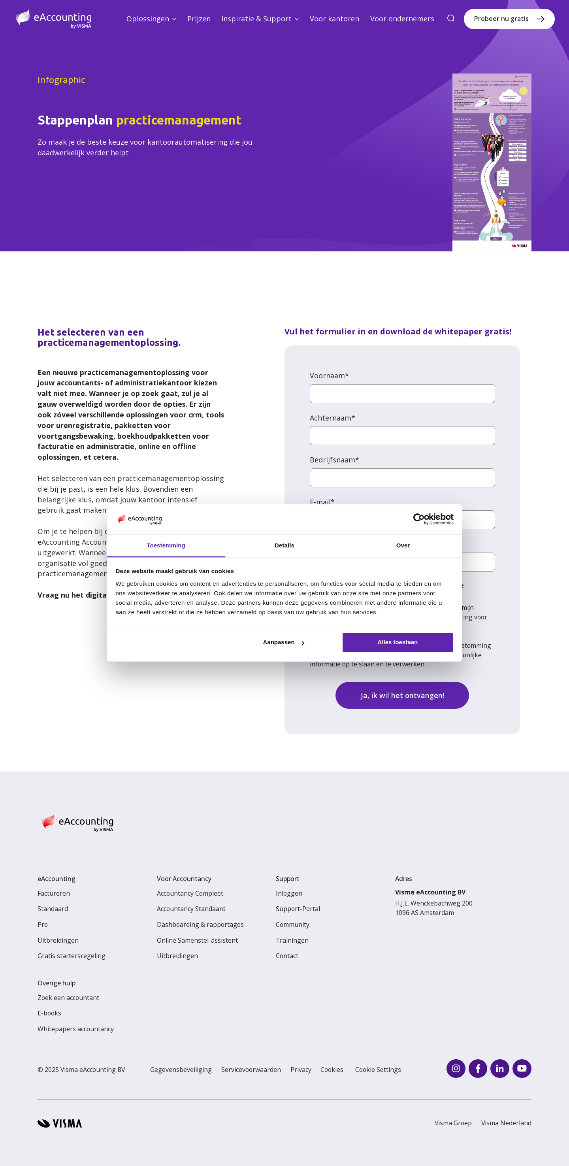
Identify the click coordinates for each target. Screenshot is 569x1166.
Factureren (54, 893)
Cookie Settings (378, 1070)
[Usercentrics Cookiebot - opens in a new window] (419, 519)
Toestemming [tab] (166, 545)
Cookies (331, 1069)
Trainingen (292, 940)
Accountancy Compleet (190, 893)
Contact (287, 955)
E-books (49, 1013)
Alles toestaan (398, 642)
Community (292, 924)
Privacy (300, 1069)
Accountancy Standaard (191, 908)
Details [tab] (284, 545)
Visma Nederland (506, 1123)
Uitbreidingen (58, 940)
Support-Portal (298, 908)
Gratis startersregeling (72, 955)
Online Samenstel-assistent (197, 940)
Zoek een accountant (68, 997)
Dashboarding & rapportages (200, 924)
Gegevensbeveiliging (181, 1069)
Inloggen (289, 893)
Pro (43, 924)
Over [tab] (403, 545)
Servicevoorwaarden (251, 1069)
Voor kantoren (334, 18)
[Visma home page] (60, 1123)
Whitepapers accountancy (76, 1028)
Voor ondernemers (402, 18)
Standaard (53, 908)
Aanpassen (283, 642)
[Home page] (53, 19)
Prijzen (199, 18)
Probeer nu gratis (501, 18)
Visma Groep (453, 1123)
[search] (451, 19)
